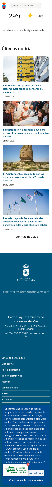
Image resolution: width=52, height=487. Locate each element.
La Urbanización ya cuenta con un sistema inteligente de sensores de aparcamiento (23, 89)
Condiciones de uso (20, 480)
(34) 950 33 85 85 (18, 333)
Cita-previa (8, 363)
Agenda (6, 381)
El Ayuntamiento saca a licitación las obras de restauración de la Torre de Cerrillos (23, 177)
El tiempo (7, 399)
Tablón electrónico (12, 375)
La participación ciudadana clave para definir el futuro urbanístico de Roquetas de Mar (26, 133)
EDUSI (5, 393)
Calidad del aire (10, 387)
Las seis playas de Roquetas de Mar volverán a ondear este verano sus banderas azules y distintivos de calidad (25, 221)
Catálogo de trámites (13, 357)
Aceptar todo (36, 472)
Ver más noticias (27, 237)
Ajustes (38, 480)
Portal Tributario (11, 369)
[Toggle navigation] (47, 5)
